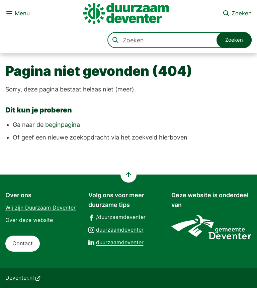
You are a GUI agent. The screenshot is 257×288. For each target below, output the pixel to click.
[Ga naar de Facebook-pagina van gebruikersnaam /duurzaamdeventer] (117, 216)
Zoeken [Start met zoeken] (234, 40)
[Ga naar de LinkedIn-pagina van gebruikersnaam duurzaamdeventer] (116, 242)
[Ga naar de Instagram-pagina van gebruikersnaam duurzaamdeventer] (116, 229)
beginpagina (62, 124)
